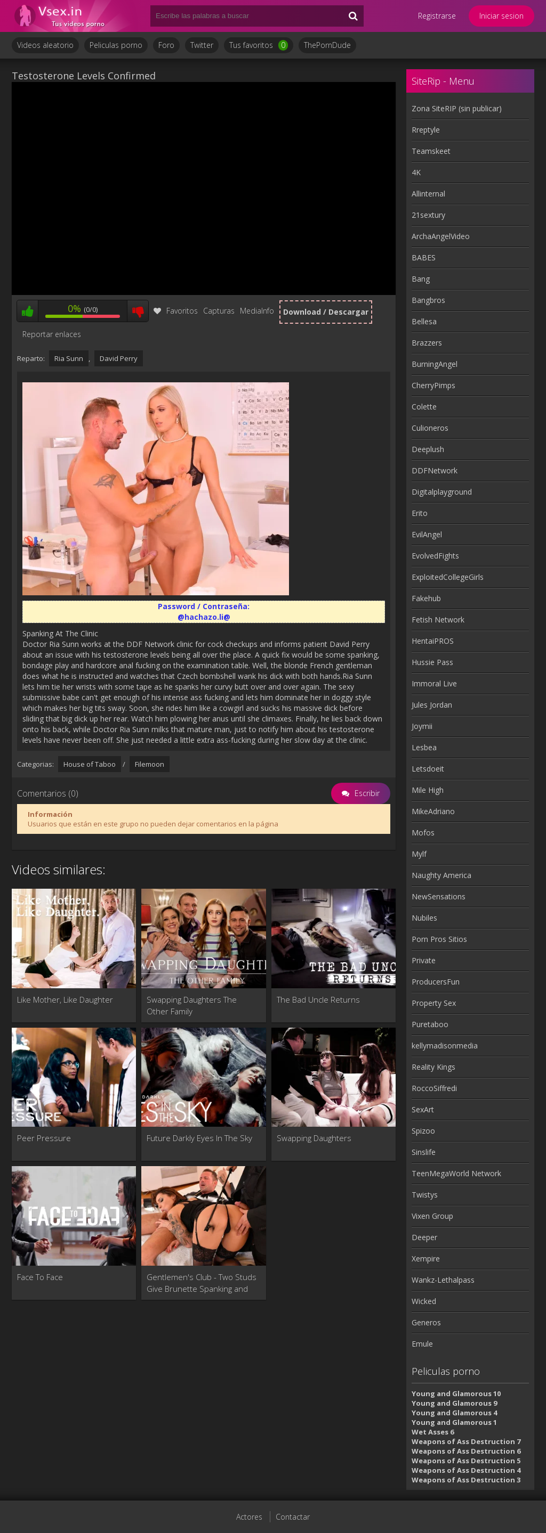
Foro (166, 45)
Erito (420, 513)
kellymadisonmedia (445, 1045)
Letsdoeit (428, 769)
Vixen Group (432, 1216)
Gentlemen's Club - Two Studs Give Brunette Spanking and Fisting (201, 1283)
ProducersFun (436, 982)
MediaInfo (257, 311)
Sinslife (424, 1152)
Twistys (425, 1195)
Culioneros (430, 428)
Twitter (201, 45)
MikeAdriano (433, 811)
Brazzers (427, 343)
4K (416, 172)
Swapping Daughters (314, 1138)
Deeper (424, 1237)
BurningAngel (434, 364)
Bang (421, 279)
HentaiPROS (433, 641)
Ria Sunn (68, 358)
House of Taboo (89, 764)
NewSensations (438, 896)
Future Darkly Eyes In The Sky (199, 1138)
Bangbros (428, 300)
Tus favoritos (258, 45)
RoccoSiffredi (434, 1088)
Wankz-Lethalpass (443, 1280)
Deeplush (428, 449)
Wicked (424, 1301)
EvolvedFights (435, 556)
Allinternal (428, 193)
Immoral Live (434, 683)
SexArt (423, 1109)
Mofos (423, 832)
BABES (424, 257)
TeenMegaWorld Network (456, 1173)
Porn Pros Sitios (439, 939)
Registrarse (437, 16)
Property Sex (434, 1003)
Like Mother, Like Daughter (65, 999)
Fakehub (426, 598)
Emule (422, 1344)
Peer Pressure (44, 1138)
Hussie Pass (432, 662)
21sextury (428, 215)
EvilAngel (427, 534)
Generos (426, 1322)
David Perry (119, 358)
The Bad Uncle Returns (318, 999)
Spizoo (423, 1131)
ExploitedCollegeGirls (448, 577)
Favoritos (176, 311)
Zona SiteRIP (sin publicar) (457, 108)
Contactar (293, 1517)
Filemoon (149, 764)
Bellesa (424, 321)
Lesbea (424, 747)
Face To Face (40, 1277)
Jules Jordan (432, 705)
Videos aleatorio (45, 45)
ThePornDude (327, 45)
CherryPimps (433, 385)
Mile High (428, 790)
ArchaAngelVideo (441, 236)
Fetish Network (438, 619)
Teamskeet (431, 151)
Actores (249, 1517)
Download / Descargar (325, 312)
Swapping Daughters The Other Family (192, 1005)
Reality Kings (433, 1067)
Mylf (419, 854)
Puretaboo (430, 1024)
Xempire (426, 1258)
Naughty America (441, 875)
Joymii (422, 726)
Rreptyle (426, 130)
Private (424, 960)
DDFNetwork (434, 470)
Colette (424, 406)
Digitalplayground (442, 492)
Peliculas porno (116, 45)
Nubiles (424, 918)
